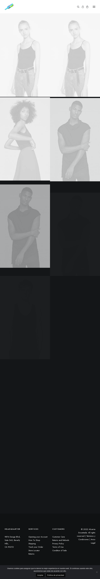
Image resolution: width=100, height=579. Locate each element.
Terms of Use (58, 547)
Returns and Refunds (60, 540)
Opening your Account (38, 536)
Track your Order (36, 547)
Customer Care (58, 536)
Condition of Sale (59, 550)
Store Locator (34, 550)
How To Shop (34, 540)
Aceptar (40, 575)
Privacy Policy (58, 543)
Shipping (32, 543)
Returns (31, 553)
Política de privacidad (55, 575)
